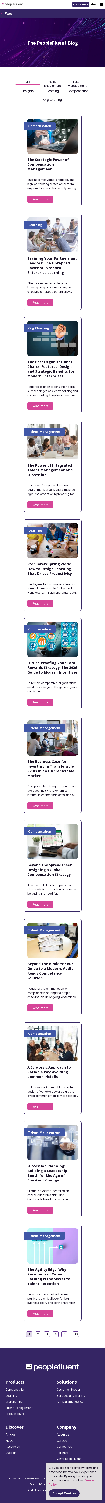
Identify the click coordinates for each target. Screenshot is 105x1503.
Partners (62, 1453)
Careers (62, 1440)
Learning (52, 91)
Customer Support (69, 1389)
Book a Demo (80, 4)
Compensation (78, 91)
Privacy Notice (31, 1478)
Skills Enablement (52, 83)
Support (11, 1453)
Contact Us (64, 1446)
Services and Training (71, 1395)
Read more (40, 199)
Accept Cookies (64, 1493)
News (9, 1440)
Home (8, 13)
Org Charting (52, 100)
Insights (28, 91)
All (28, 82)
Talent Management (77, 83)
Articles (10, 1434)
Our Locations (15, 1478)
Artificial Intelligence (70, 1401)
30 (76, 1334)
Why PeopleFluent (69, 1458)
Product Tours (15, 1414)
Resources (13, 1446)
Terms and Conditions (40, 1484)
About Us (63, 1434)
